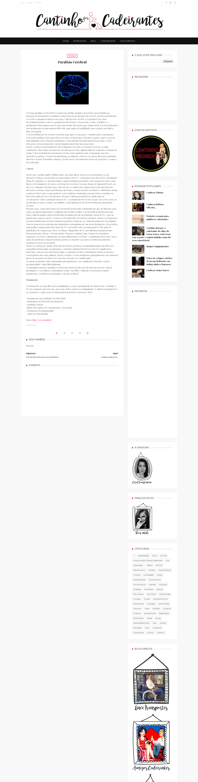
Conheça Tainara (154, 192)
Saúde (149, 483)
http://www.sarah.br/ (42, 320)
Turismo (150, 497)
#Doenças (31, 325)
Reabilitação (164, 478)
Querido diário (150, 478)
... (134, 420)
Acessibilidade (143, 420)
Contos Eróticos (164, 435)
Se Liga (158, 483)
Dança (159, 440)
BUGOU (159, 430)
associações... (138, 430)
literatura (137, 473)
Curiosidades (108, 41)
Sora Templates (75, 778)
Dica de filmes (155, 444)
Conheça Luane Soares (157, 270)
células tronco (139, 435)
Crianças (136, 440)
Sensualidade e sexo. (141, 488)
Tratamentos (138, 497)
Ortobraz (167, 473)
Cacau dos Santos (131, 778)
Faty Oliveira (138, 459)
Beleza (149, 430)
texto (147, 492)
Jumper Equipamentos (157, 246)
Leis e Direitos (127, 41)
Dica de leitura (139, 449)
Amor (154, 420)
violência (160, 497)
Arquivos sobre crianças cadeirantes (147, 425)
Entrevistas (79, 41)
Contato (38, 3)
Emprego (137, 454)
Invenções (151, 468)
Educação (163, 449)
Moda (147, 473)
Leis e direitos (163, 468)
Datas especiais (139, 444)
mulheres (156, 473)
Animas (163, 420)
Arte (167, 425)
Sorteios (163, 488)
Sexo (93, 41)
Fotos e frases (164, 459)
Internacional (138, 468)
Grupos (147, 464)
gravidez (137, 464)
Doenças (72, 56)
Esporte (160, 454)
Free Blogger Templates (92, 778)
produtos (137, 478)
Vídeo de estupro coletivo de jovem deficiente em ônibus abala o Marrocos (159, 261)
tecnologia (137, 492)
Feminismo (151, 459)
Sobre (30, 3)
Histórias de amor (160, 464)
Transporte (157, 492)
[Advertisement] (72, 391)
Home (23, 3)
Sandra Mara (138, 483)
